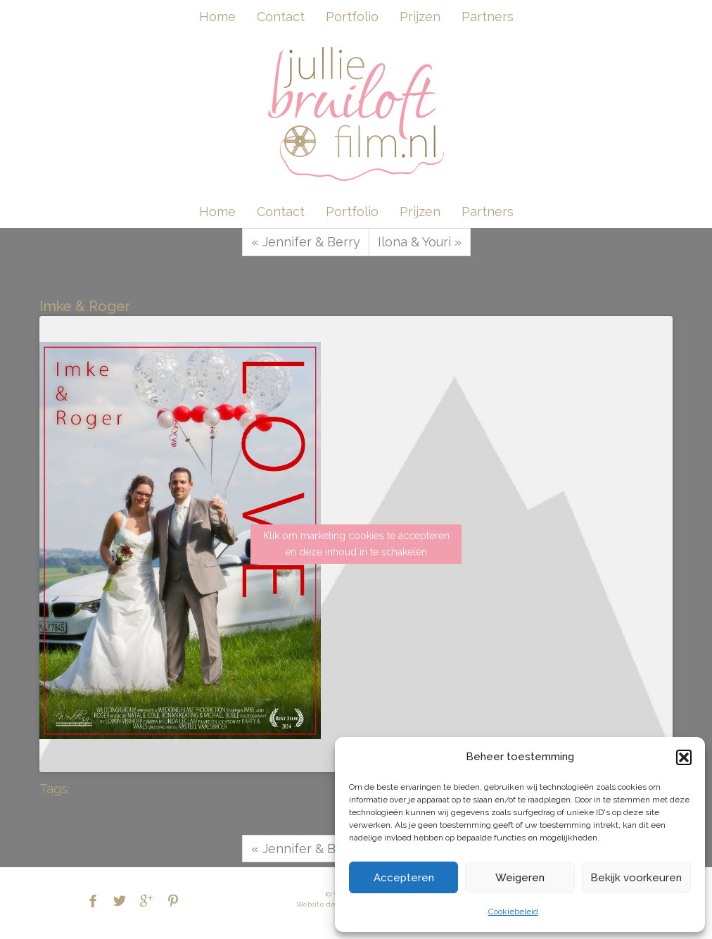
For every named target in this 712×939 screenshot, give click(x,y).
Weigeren (520, 877)
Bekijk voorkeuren (636, 877)
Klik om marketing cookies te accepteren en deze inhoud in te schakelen (356, 543)
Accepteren (404, 877)
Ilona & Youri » (420, 241)
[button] (684, 757)
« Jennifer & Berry (305, 241)
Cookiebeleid (513, 911)
